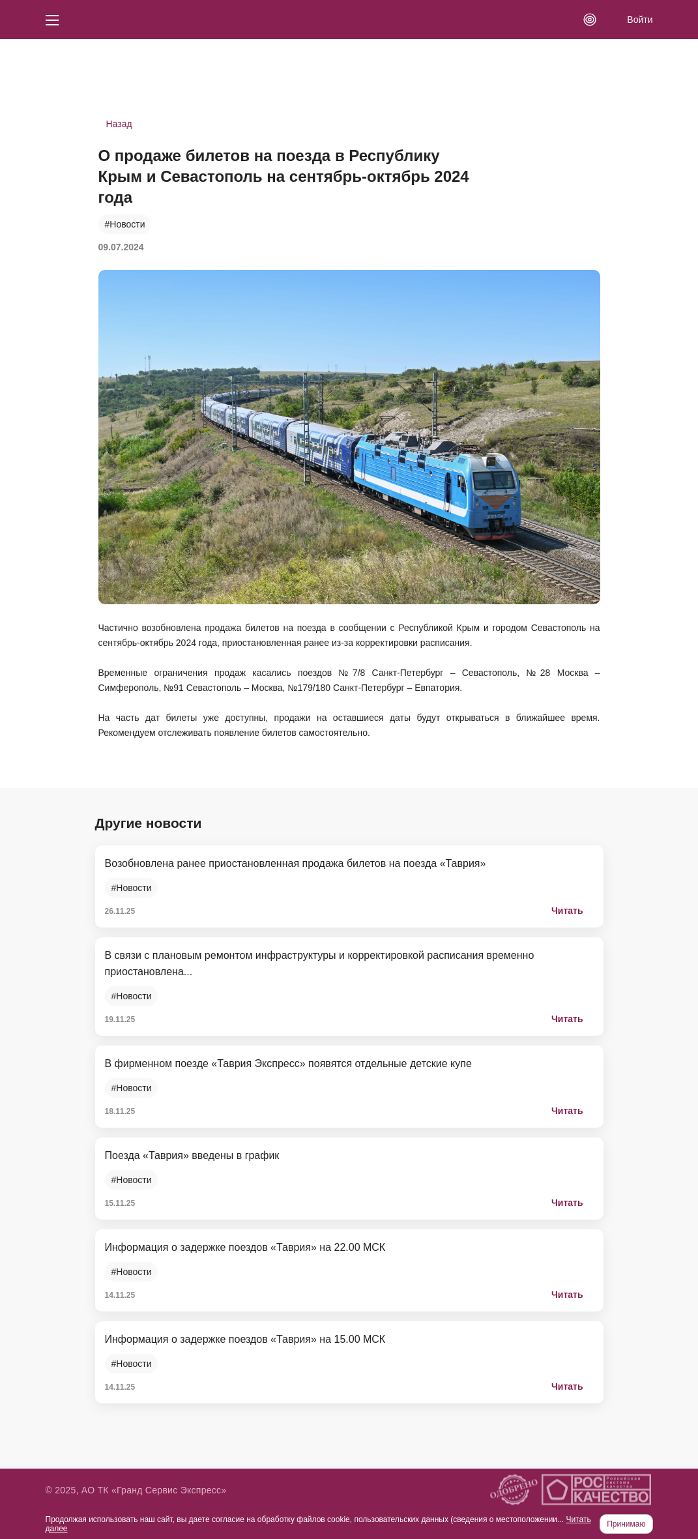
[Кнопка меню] (52, 19)
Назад (119, 124)
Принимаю (626, 1524)
